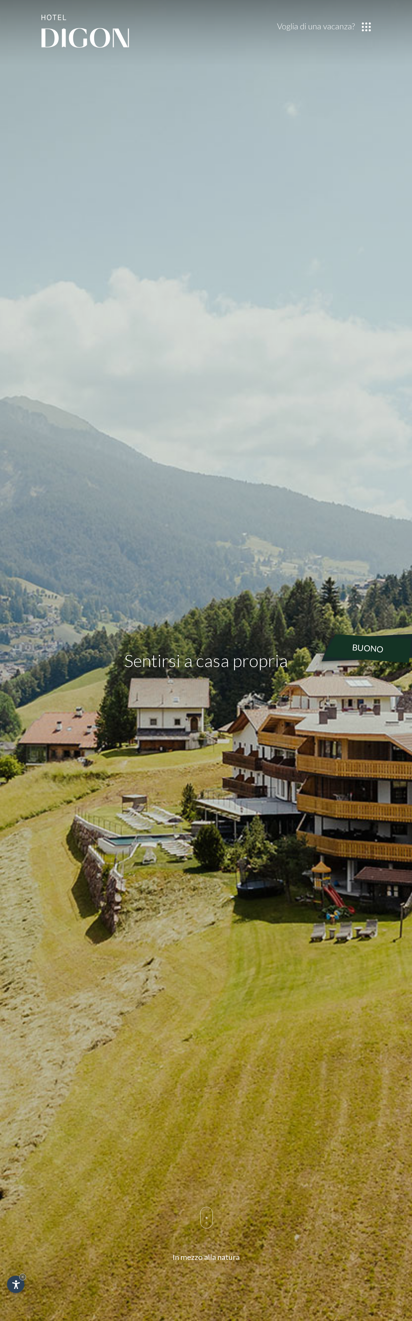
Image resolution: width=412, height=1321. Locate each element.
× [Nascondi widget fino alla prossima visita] (22, 1276)
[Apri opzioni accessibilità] (15, 1284)
